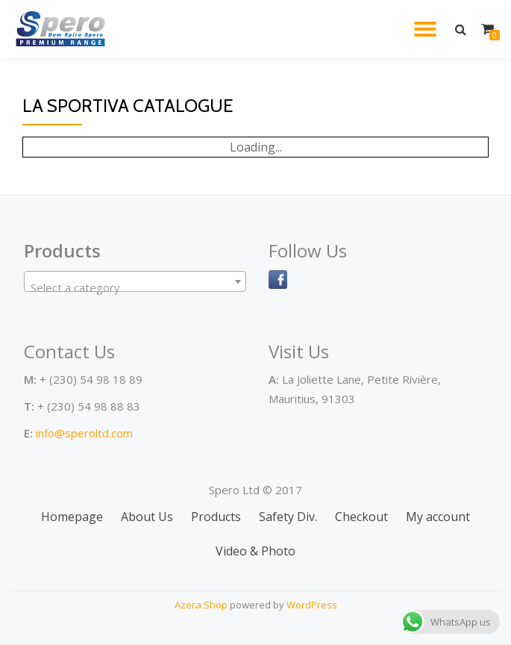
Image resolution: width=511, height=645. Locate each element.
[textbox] (135, 288)
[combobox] (135, 281)
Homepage (72, 516)
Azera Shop (201, 604)
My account (438, 516)
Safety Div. (288, 516)
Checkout (361, 516)
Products (216, 516)
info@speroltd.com (84, 433)
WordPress (311, 604)
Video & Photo (255, 551)
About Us (147, 516)
